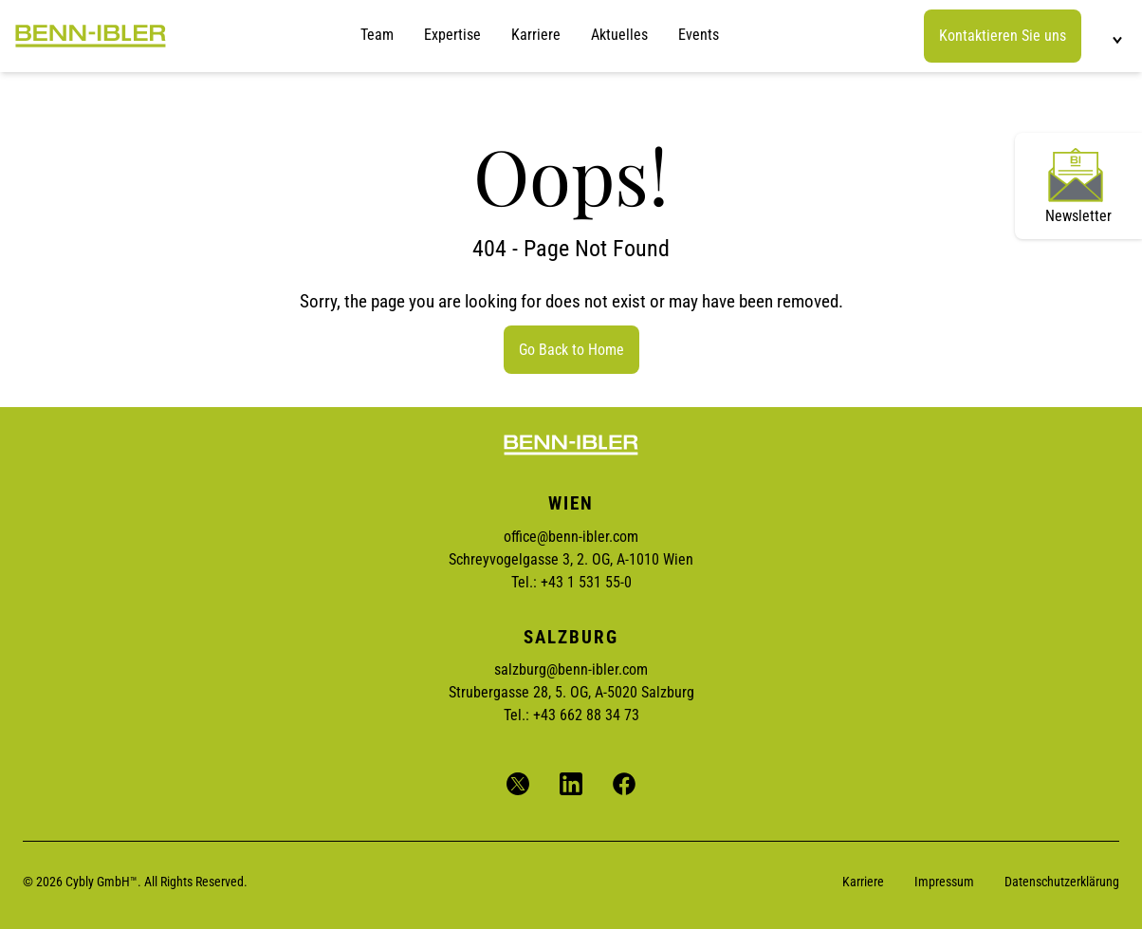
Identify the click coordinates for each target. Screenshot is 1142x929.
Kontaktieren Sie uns (1002, 36)
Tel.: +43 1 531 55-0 (571, 582)
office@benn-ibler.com (571, 537)
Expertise (452, 35)
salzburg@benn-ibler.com (571, 669)
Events (698, 35)
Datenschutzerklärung (1061, 881)
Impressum (944, 881)
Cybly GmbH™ (101, 881)
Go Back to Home (571, 350)
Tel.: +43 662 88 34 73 (571, 715)
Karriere (536, 35)
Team (377, 35)
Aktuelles (619, 35)
